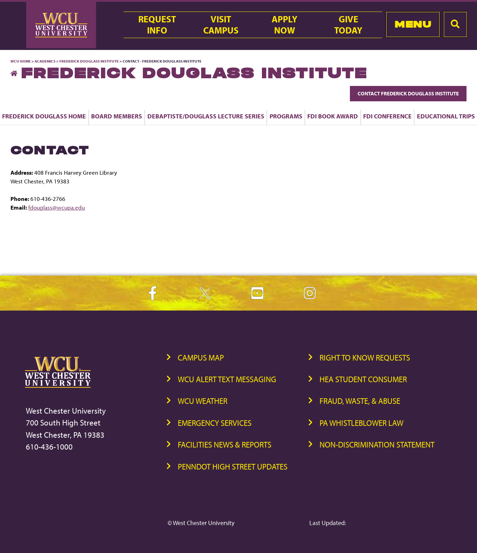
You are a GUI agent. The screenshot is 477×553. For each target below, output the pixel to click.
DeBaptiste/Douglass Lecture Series (205, 116)
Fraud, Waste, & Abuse (360, 401)
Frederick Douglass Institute (89, 61)
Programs (286, 116)
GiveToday (348, 25)
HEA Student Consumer (363, 379)
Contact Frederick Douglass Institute (408, 93)
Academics (45, 61)
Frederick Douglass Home (44, 116)
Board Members (116, 116)
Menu (413, 24)
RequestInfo (157, 25)
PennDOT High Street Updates (232, 466)
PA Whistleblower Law (361, 423)
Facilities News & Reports (224, 444)
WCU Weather (202, 401)
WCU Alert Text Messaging (227, 379)
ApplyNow (285, 25)
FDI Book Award (332, 116)
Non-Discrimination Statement (377, 444)
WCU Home (20, 61)
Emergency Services (214, 423)
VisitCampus (221, 25)
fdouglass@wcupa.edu (56, 207)
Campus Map (201, 357)
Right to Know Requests (365, 357)
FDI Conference (387, 116)
